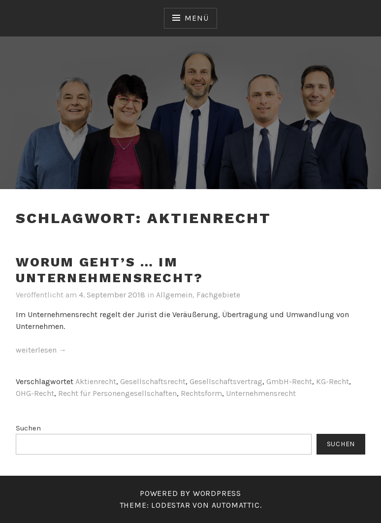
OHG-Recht (35, 393)
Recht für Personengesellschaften (117, 393)
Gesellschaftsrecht (153, 381)
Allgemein (174, 294)
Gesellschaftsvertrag (226, 381)
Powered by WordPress (190, 493)
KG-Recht (332, 381)
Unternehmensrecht (261, 393)
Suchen (28, 428)
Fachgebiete (218, 294)
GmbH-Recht (289, 381)
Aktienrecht (95, 381)
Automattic (236, 505)
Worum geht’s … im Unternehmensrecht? (109, 270)
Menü (196, 18)
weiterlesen (41, 350)
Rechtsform (201, 393)
